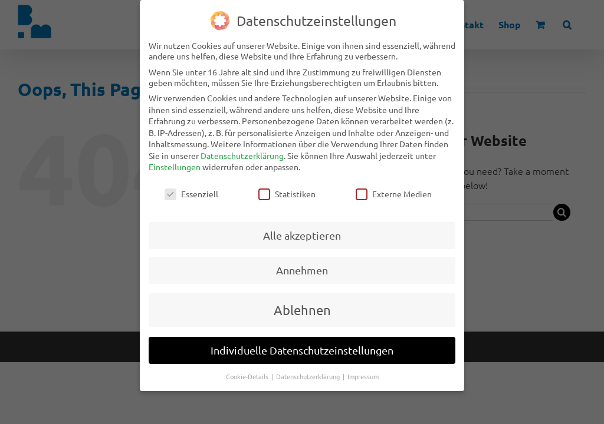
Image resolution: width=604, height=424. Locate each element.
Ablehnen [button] (302, 300)
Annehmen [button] (302, 260)
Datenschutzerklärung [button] (309, 367)
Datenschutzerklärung (242, 146)
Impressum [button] (363, 367)
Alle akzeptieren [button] (302, 226)
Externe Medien (394, 184)
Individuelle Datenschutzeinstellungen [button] (302, 340)
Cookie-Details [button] (248, 367)
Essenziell (191, 184)
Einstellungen (175, 157)
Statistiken (287, 184)
